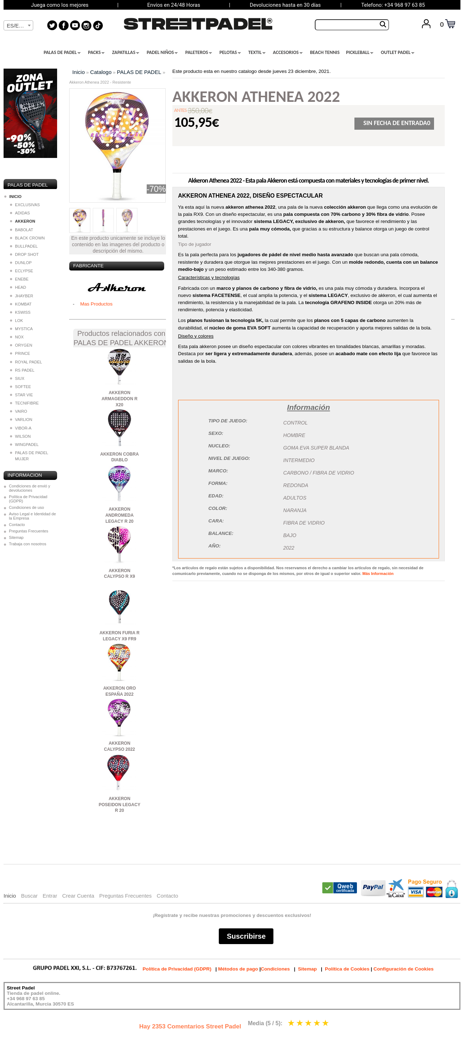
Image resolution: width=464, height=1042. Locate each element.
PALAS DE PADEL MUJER (29, 456)
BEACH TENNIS (324, 52)
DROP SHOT (24, 254)
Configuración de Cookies (403, 969)
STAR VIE (21, 395)
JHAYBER (21, 296)
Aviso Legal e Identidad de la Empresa (32, 516)
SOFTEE (20, 386)
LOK (16, 320)
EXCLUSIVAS (25, 205)
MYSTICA (21, 329)
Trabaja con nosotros (27, 544)
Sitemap (16, 537)
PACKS (96, 52)
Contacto (17, 524)
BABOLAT (21, 230)
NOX (17, 337)
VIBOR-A (20, 428)
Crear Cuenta (78, 896)
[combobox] (18, 25)
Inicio (78, 72)
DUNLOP (21, 262)
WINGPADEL (24, 444)
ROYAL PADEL (26, 362)
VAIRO (18, 411)
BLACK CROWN (27, 238)
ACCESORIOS (288, 52)
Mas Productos (96, 304)
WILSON (20, 436)
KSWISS (20, 312)
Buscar (29, 896)
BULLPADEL (24, 246)
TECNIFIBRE (24, 403)
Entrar (49, 896)
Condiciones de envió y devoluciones (29, 488)
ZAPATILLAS (125, 52)
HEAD (18, 287)
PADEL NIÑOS (162, 52)
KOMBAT (20, 304)
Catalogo (101, 72)
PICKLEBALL (359, 52)
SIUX (17, 378)
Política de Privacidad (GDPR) (28, 499)
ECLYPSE (21, 271)
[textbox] (18, 26)
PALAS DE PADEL (62, 52)
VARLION (21, 419)
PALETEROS (198, 52)
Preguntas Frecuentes (28, 531)
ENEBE (19, 279)
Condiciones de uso (26, 507)
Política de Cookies (347, 969)
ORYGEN (21, 345)
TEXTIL (257, 52)
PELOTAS (230, 52)
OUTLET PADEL (397, 52)
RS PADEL (22, 370)
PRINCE (20, 353)
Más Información (377, 573)
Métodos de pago (238, 969)
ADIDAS (20, 213)
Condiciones (275, 969)
